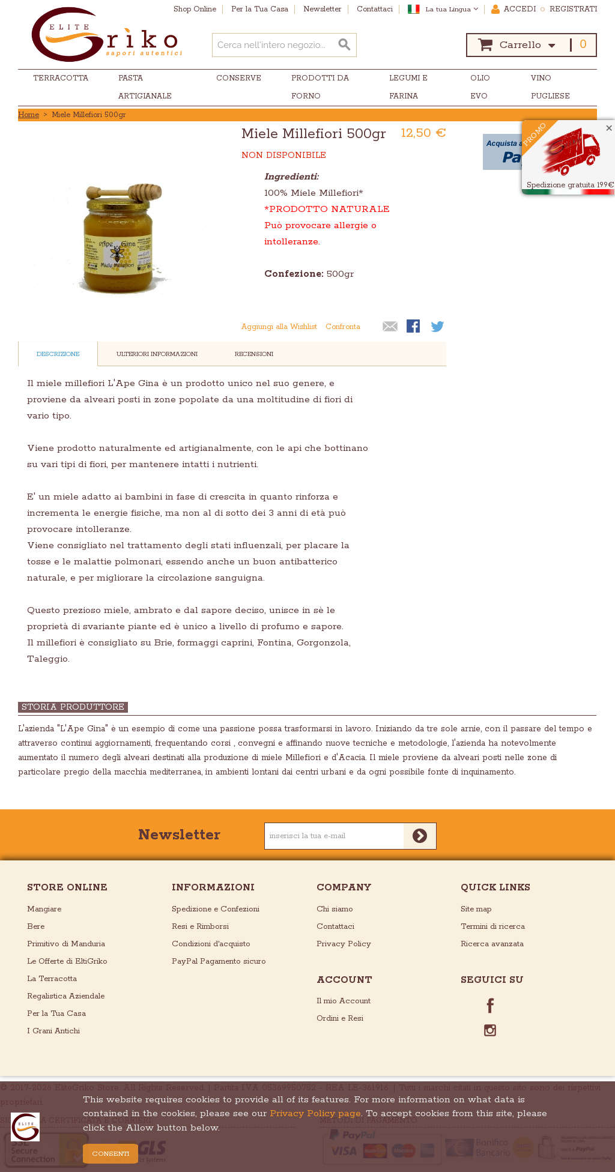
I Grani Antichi (53, 1031)
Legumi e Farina (408, 87)
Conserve (238, 78)
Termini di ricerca (493, 927)
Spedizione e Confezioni (215, 909)
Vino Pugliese (550, 87)
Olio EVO (480, 87)
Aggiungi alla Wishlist (279, 326)
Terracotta (60, 78)
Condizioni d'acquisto (211, 944)
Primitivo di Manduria (66, 944)
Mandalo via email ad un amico (390, 327)
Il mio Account (344, 1001)
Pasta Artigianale (145, 87)
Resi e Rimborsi (200, 927)
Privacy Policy (344, 944)
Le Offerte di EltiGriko (67, 961)
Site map (476, 909)
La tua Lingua (452, 9)
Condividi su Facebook (414, 327)
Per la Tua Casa (56, 1014)
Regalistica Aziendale (66, 996)
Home (28, 114)
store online (67, 887)
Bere (35, 927)
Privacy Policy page (315, 1113)
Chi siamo (335, 909)
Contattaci (335, 927)
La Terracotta (52, 979)
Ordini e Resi (340, 1018)
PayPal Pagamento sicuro (219, 961)
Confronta (343, 326)
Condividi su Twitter (438, 327)
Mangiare (44, 909)
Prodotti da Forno (320, 87)
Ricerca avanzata (492, 944)
